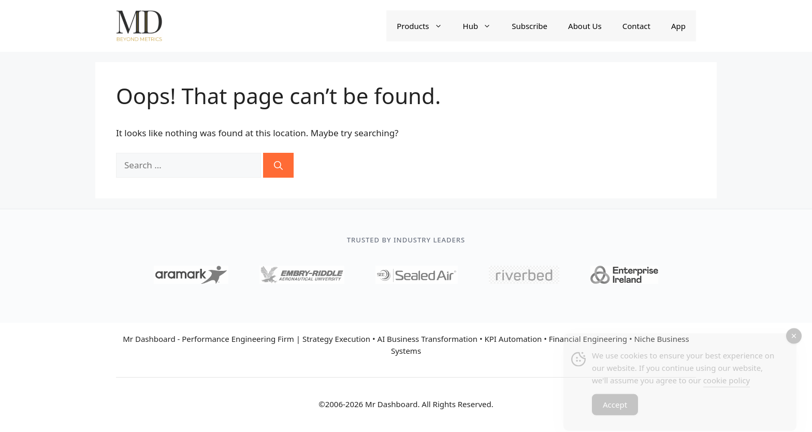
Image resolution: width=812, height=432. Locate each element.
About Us (585, 26)
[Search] (278, 165)
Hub (482, 25)
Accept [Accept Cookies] (615, 408)
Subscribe (529, 26)
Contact (636, 26)
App (678, 26)
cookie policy (726, 384)
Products (424, 25)
